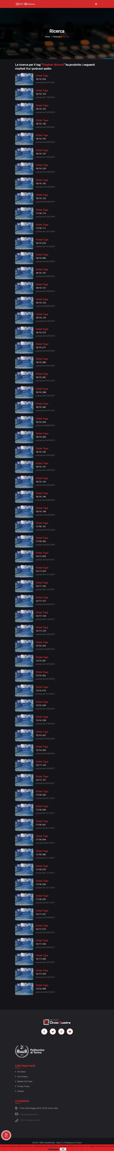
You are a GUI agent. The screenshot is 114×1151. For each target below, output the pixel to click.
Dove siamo (21, 1076)
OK (63, 1149)
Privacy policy (22, 1086)
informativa (53, 1149)
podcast (56, 37)
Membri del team (23, 1081)
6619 (37, 1120)
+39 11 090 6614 (27, 1120)
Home (47, 37)
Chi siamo (20, 1072)
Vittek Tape (42, 75)
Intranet (19, 1091)
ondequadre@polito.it (26, 1114)
